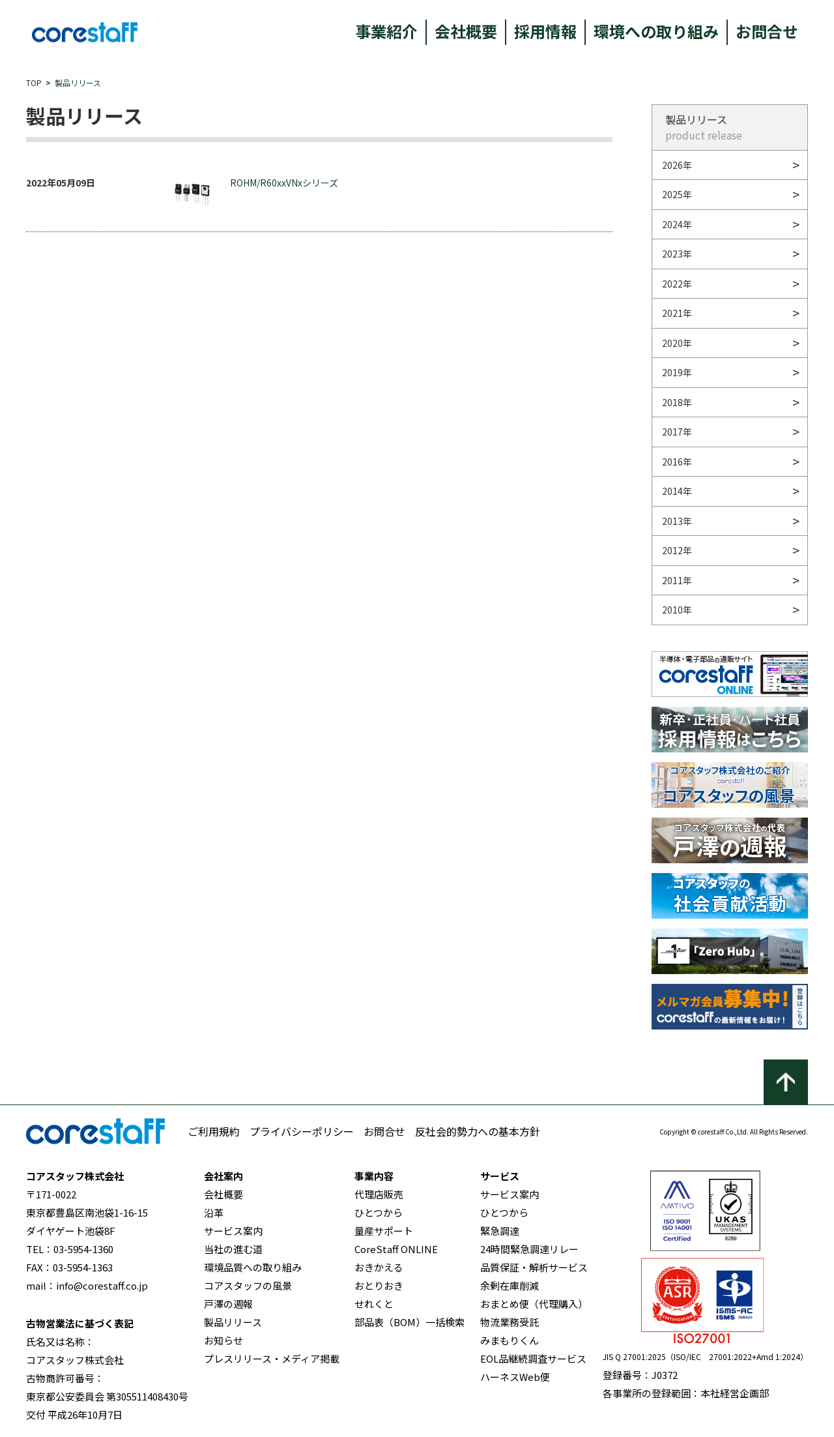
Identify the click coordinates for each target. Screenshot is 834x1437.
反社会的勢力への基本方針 (477, 1131)
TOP (34, 82)
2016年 (677, 461)
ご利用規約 (214, 1131)
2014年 (677, 490)
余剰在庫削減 (509, 1285)
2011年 (677, 580)
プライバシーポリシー (302, 1131)
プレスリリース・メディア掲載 (271, 1358)
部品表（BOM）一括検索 (409, 1322)
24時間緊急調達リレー (529, 1249)
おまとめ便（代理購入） (534, 1304)
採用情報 (545, 31)
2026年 (677, 164)
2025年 (677, 194)
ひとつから (378, 1212)
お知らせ (223, 1340)
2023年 (677, 253)
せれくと (374, 1304)
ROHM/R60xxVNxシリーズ (255, 195)
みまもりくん (509, 1340)
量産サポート (383, 1230)
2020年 (677, 342)
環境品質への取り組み (253, 1267)
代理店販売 (378, 1194)
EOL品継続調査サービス (533, 1358)
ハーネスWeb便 (515, 1377)
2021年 (677, 312)
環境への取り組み (656, 31)
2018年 (677, 402)
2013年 (677, 520)
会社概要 (466, 31)
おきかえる (378, 1267)
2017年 (677, 431)
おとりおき (378, 1285)
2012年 (677, 550)
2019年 (677, 372)
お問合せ (767, 31)
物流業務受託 (509, 1322)
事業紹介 (386, 31)
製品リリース (78, 82)
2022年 (677, 283)
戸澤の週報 (228, 1304)
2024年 (677, 224)
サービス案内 (233, 1230)
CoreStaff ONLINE (396, 1249)
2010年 (677, 609)
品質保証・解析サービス (534, 1267)
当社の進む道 (233, 1249)
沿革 (213, 1212)
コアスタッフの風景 (248, 1285)
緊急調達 (499, 1230)
